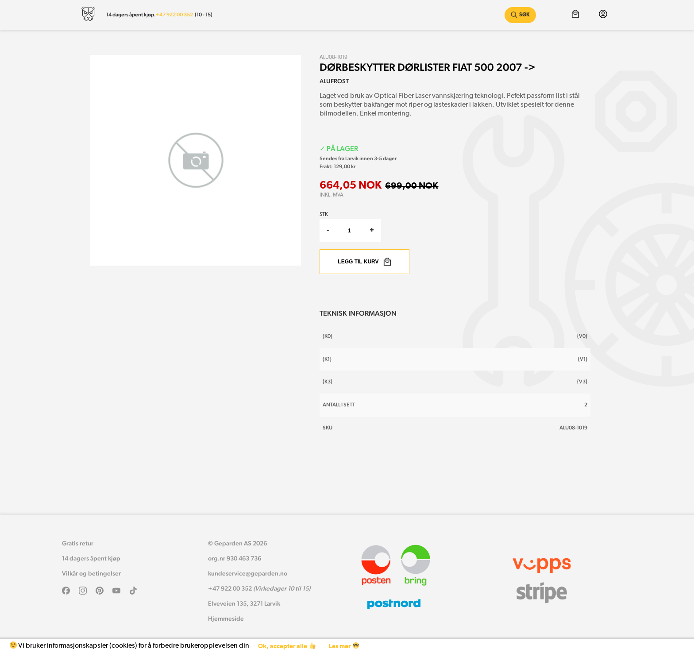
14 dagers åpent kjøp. (131, 15)
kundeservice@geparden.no (247, 573)
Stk (324, 214)
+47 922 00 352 (174, 15)
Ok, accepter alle (286, 646)
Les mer (344, 646)
